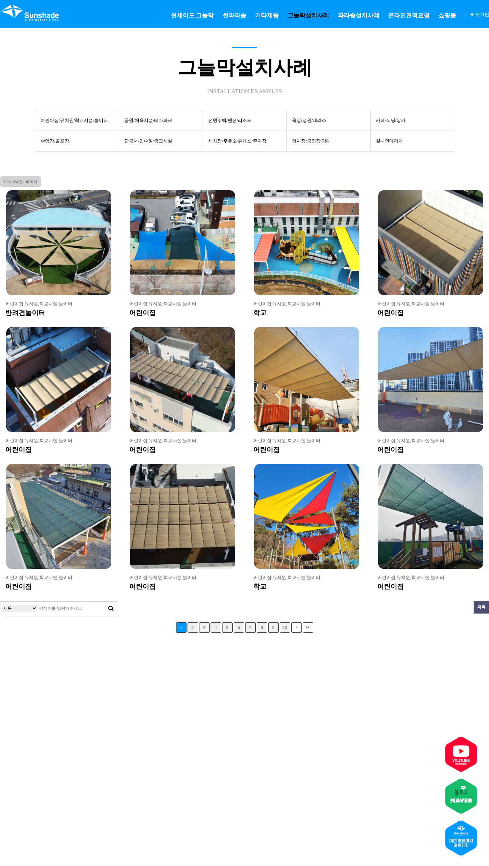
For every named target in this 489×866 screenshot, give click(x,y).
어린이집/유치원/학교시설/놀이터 (74, 120)
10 (285, 627)
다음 (296, 627)
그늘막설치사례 (308, 15)
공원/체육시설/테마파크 (148, 120)
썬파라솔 (234, 15)
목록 (481, 607)
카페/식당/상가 (391, 120)
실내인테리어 (389, 141)
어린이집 (142, 312)
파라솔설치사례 (358, 15)
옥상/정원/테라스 (309, 120)
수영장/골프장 (55, 141)
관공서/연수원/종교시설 (148, 141)
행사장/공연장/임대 (311, 141)
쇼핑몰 (447, 15)
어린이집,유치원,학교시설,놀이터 (38, 303)
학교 (260, 312)
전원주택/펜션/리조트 (229, 120)
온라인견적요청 (409, 15)
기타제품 (267, 15)
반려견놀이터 (25, 312)
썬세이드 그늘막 (192, 15)
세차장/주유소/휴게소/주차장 (237, 141)
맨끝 (308, 627)
